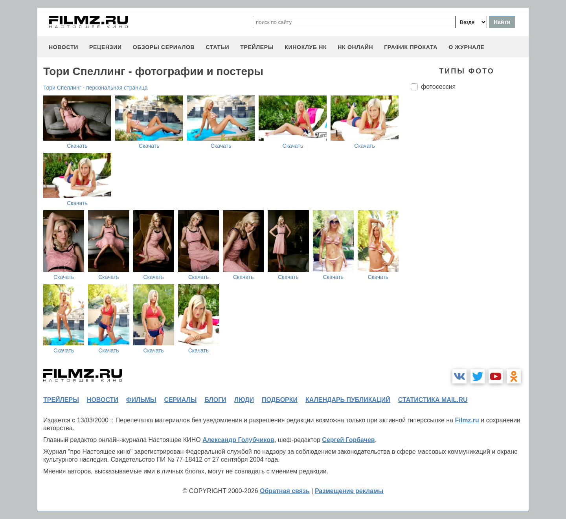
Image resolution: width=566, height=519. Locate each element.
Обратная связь (285, 491)
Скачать (77, 146)
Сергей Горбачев (348, 439)
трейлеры (257, 47)
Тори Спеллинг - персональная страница (95, 87)
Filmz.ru (467, 420)
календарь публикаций (347, 399)
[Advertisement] (470, 228)
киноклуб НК (306, 47)
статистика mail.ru (433, 399)
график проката (410, 47)
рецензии (105, 47)
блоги (215, 399)
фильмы (141, 399)
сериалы (180, 399)
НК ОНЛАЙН (355, 47)
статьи (217, 47)
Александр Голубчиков (238, 439)
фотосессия (438, 86)
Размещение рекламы (349, 491)
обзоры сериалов (164, 47)
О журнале (466, 47)
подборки (280, 399)
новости (63, 47)
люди (244, 399)
